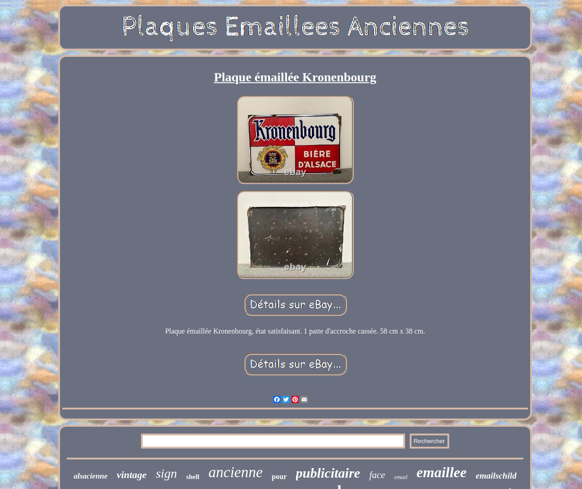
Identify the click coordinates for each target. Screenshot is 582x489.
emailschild (496, 475)
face (377, 474)
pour (279, 476)
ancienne (236, 472)
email (400, 477)
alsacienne (91, 476)
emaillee (441, 472)
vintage (132, 474)
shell (192, 476)
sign (166, 473)
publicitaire (328, 472)
